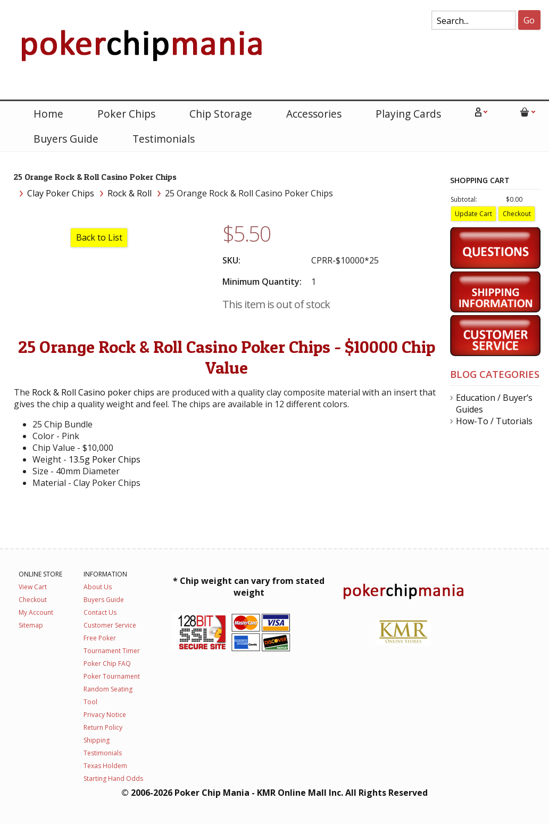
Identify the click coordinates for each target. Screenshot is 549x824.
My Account (36, 612)
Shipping (97, 740)
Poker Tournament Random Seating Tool (112, 689)
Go (529, 20)
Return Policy (103, 727)
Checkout (33, 599)
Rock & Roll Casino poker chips (93, 392)
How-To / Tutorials (494, 421)
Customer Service (110, 625)
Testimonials (163, 138)
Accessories (314, 113)
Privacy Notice (105, 714)
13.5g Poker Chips (104, 459)
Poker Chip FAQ (107, 663)
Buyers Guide (66, 138)
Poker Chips (126, 113)
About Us (98, 586)
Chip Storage (220, 113)
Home (48, 113)
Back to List (99, 237)
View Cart (33, 586)
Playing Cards (408, 113)
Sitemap (31, 625)
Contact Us (100, 612)
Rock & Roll (129, 193)
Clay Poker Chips (60, 193)
